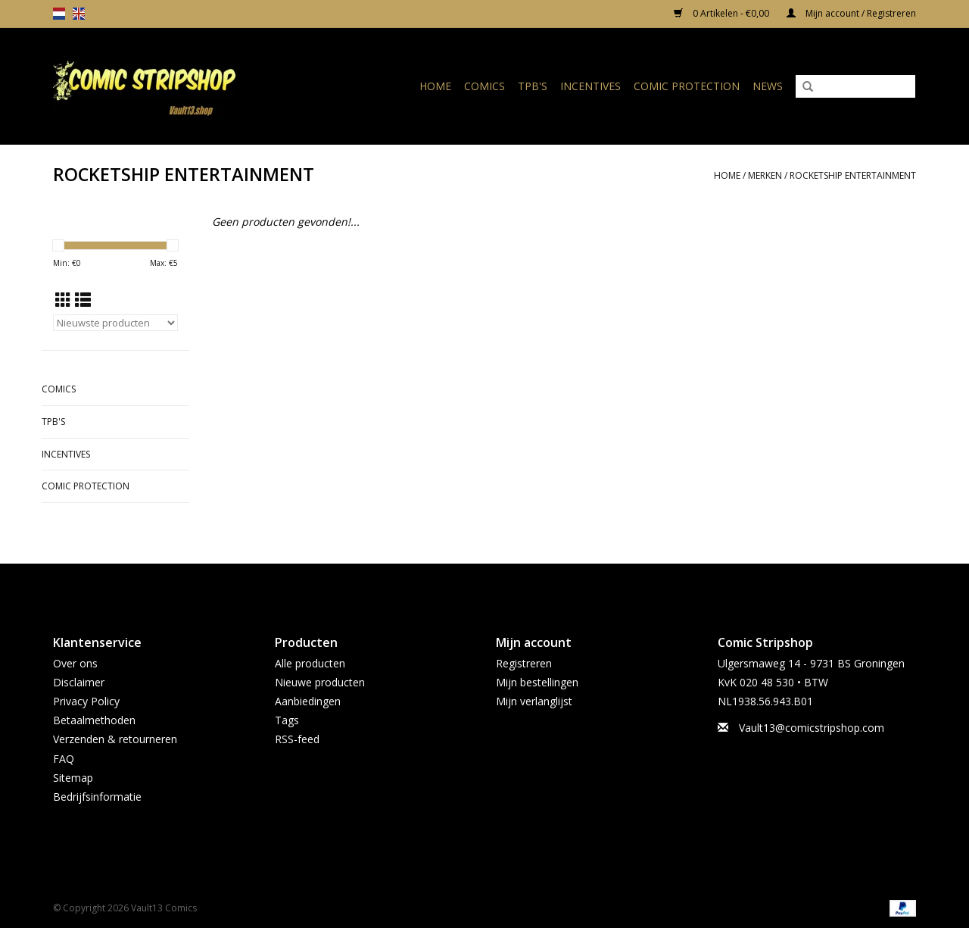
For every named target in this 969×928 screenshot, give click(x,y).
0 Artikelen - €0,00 (722, 13)
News (767, 86)
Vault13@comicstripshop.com (811, 727)
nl (59, 14)
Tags (287, 720)
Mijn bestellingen (537, 682)
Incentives (590, 86)
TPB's (532, 86)
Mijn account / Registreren (851, 13)
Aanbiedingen (308, 701)
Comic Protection (687, 86)
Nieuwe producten (320, 682)
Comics (484, 86)
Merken (765, 175)
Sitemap (73, 777)
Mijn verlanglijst (534, 701)
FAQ (63, 758)
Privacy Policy (86, 701)
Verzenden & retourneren (115, 739)
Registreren (524, 663)
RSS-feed (297, 739)
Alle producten (310, 663)
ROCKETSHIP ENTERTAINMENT (853, 175)
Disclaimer (78, 682)
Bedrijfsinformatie (97, 796)
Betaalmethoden (94, 720)
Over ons (75, 663)
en (79, 14)
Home (435, 86)
